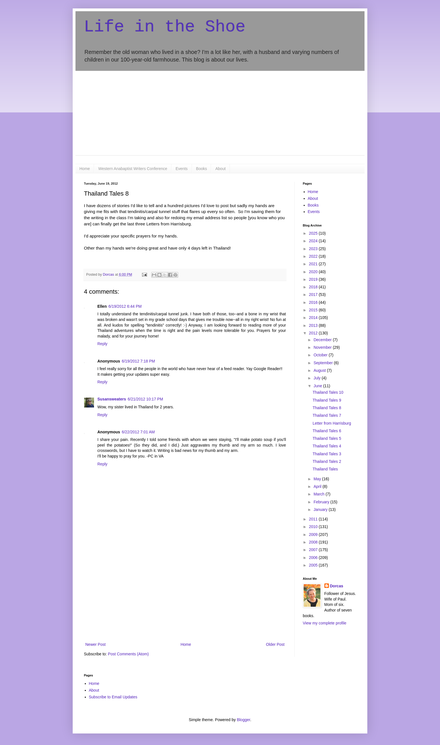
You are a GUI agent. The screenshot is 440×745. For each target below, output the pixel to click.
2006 (314, 557)
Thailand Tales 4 (327, 446)
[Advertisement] (220, 113)
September (323, 363)
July (317, 378)
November (323, 347)
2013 (314, 325)
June (318, 386)
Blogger (243, 719)
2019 (314, 279)
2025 (314, 233)
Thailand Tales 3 (327, 454)
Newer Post (95, 644)
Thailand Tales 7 (327, 415)
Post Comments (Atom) (128, 654)
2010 (314, 526)
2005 (314, 565)
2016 (314, 302)
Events (182, 168)
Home (84, 168)
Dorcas (336, 586)
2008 (314, 542)
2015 (314, 310)
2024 (314, 241)
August (320, 370)
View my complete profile (324, 623)
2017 (314, 294)
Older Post (275, 644)
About (220, 168)
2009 (314, 534)
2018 (314, 287)
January (321, 509)
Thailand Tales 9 (327, 400)
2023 (314, 248)
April (317, 486)
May (317, 479)
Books (201, 168)
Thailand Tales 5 (327, 438)
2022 (314, 256)
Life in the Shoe (165, 27)
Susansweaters (111, 399)
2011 (314, 519)
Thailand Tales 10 (328, 392)
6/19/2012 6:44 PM (124, 306)
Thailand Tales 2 (327, 461)
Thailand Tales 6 (327, 431)
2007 (314, 549)
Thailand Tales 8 (327, 408)
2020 (314, 272)
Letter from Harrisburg (332, 423)
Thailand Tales (325, 469)
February (321, 502)
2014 (314, 317)
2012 (314, 333)
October (321, 355)
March (319, 494)
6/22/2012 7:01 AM (138, 432)
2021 (314, 264)
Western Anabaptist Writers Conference (132, 168)
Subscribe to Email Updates (113, 697)
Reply (102, 343)
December (323, 340)
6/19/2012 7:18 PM (138, 361)
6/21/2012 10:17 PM (145, 399)
